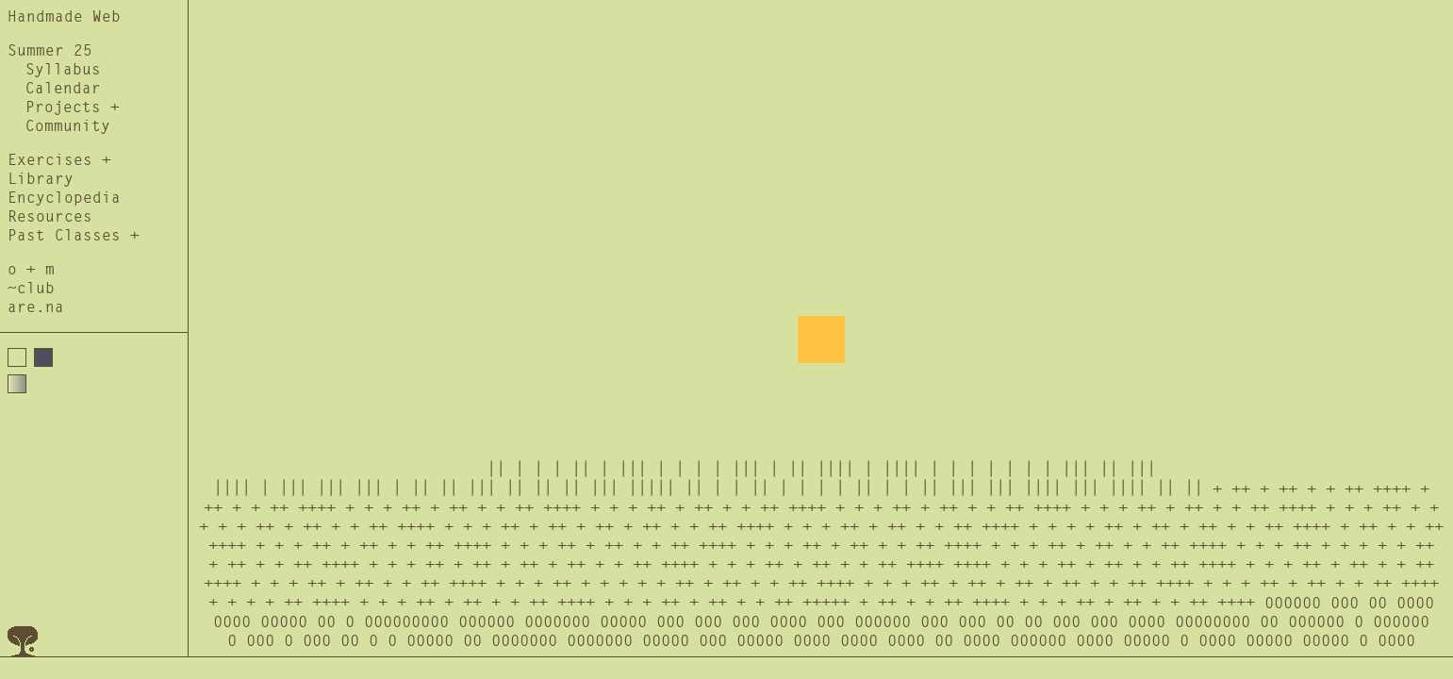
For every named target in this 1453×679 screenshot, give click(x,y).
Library (41, 179)
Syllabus (63, 69)
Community (67, 126)
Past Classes (64, 235)
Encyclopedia (64, 198)
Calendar (63, 88)
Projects (63, 107)
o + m (31, 269)
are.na (36, 307)
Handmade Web (64, 17)
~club (31, 288)
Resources (50, 216)
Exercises (50, 160)
